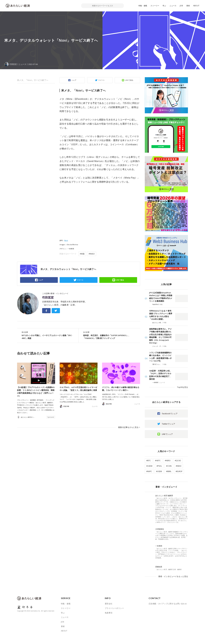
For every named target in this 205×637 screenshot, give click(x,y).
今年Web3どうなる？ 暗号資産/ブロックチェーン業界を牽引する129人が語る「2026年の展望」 (160, 315)
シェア (73, 80)
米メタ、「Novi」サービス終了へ (32, 80)
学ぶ (164, 5)
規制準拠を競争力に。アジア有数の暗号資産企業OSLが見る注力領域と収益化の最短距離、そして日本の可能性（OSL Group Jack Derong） (160, 336)
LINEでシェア (167, 434)
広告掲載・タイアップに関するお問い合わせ (168, 603)
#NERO (168, 460)
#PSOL (159, 466)
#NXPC (149, 471)
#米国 (82, 254)
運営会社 (108, 603)
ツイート (101, 80)
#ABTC (158, 460)
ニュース (173, 5)
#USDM (149, 466)
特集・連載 (143, 5)
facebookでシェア (170, 413)
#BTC (148, 460)
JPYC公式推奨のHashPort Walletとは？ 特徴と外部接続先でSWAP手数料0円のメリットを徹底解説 (160, 296)
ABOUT (196, 5)
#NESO (178, 466)
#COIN (169, 466)
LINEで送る (129, 80)
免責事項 (108, 612)
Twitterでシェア (168, 424)
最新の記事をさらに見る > (129, 427)
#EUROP (179, 471)
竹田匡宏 (48, 297)
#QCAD (178, 460)
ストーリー (154, 5)
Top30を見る (182, 387)
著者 (188, 5)
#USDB (159, 471)
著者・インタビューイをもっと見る (173, 576)
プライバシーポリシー (114, 608)
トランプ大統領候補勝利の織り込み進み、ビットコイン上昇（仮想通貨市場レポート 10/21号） (160, 356)
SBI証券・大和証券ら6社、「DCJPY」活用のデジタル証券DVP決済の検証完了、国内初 (160, 374)
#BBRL (168, 471)
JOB (181, 5)
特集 (161, 304)
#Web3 (92, 254)
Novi (66, 240)
